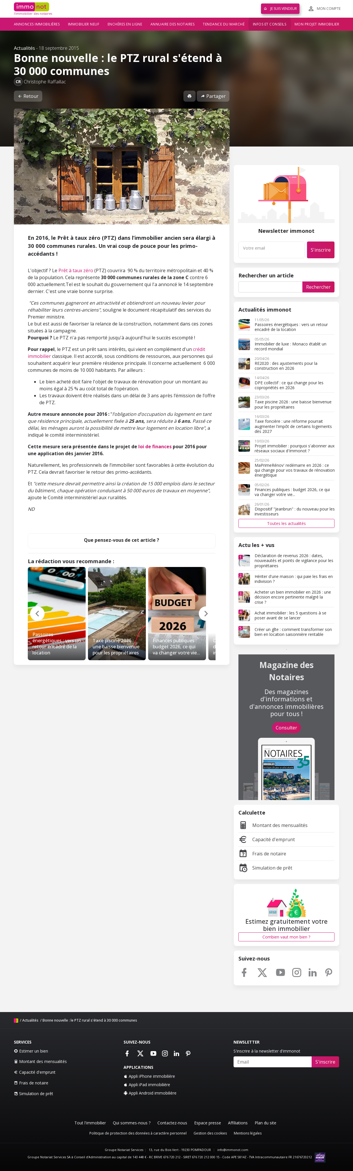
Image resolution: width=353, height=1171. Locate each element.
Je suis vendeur (280, 8)
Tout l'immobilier (90, 1123)
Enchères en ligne (125, 24)
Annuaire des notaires (172, 24)
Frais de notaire (262, 854)
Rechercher (318, 287)
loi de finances (155, 446)
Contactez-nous (172, 1123)
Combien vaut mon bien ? (286, 937)
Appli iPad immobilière (147, 1084)
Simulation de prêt (265, 868)
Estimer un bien (31, 1051)
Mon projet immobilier (317, 24)
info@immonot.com (232, 1150)
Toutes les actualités (286, 523)
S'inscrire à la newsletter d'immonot (267, 1051)
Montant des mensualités (273, 825)
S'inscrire (321, 250)
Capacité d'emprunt (266, 839)
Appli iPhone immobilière (149, 1076)
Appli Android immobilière (150, 1093)
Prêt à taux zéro (75, 270)
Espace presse (207, 1123)
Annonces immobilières (37, 24)
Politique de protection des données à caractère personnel (138, 1133)
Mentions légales (248, 1133)
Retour (28, 96)
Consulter (286, 727)
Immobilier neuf (84, 24)
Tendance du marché (223, 24)
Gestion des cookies (210, 1133)
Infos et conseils (269, 24)
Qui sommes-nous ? (131, 1123)
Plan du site (265, 1123)
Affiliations (238, 1123)
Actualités (24, 48)
